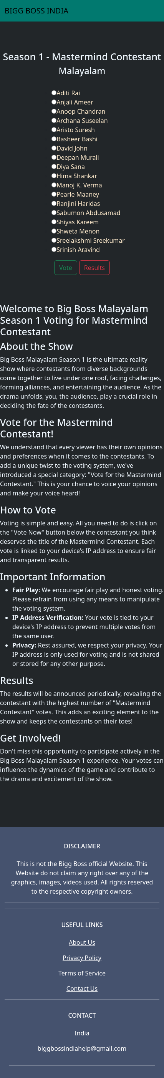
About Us (82, 942)
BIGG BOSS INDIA (36, 10)
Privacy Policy (82, 958)
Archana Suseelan (79, 120)
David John (69, 148)
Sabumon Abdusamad (85, 213)
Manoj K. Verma (76, 185)
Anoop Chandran (78, 111)
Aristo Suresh (73, 130)
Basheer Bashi (74, 139)
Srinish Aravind (75, 249)
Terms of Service (82, 973)
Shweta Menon (75, 231)
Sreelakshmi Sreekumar (88, 240)
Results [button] (94, 267)
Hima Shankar (74, 176)
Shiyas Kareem (75, 222)
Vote (65, 267)
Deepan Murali (75, 157)
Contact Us (82, 988)
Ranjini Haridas (75, 203)
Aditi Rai (65, 93)
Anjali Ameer (72, 102)
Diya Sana (68, 166)
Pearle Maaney (75, 194)
